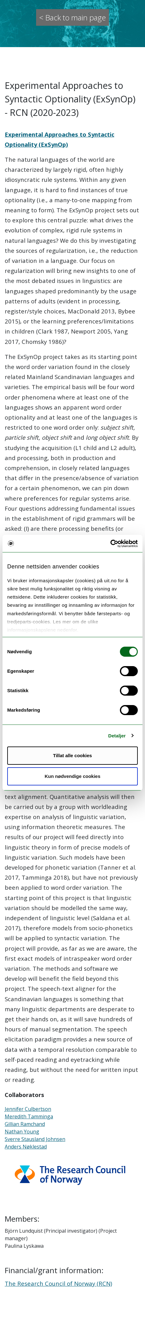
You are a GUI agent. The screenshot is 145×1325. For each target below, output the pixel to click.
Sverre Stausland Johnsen (35, 1139)
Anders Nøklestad (26, 1146)
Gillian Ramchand (25, 1124)
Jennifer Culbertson (28, 1108)
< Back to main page (72, 17)
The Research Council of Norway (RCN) (58, 1283)
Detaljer (117, 735)
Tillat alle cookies (72, 755)
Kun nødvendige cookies (72, 776)
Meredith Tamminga (29, 1116)
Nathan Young (22, 1131)
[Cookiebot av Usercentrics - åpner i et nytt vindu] (110, 544)
